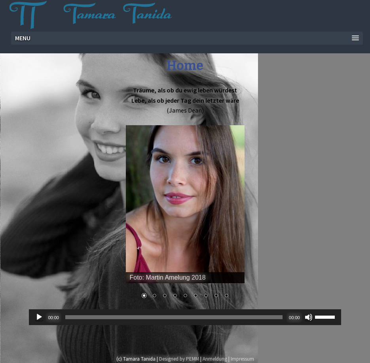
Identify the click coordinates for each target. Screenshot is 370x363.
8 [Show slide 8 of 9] (216, 296)
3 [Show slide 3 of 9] (164, 296)
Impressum (242, 358)
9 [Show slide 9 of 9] (226, 296)
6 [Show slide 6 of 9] (195, 296)
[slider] (174, 317)
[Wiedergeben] (39, 317)
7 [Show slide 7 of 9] (205, 296)
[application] (185, 317)
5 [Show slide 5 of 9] (185, 296)
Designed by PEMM (179, 358)
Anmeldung (215, 358)
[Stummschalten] (309, 317)
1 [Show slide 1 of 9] (144, 296)
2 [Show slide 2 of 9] (154, 296)
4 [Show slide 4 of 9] (175, 296)
